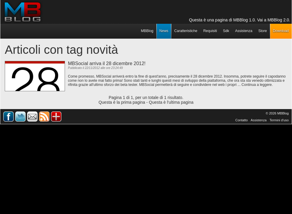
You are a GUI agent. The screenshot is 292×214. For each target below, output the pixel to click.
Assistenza (258, 120)
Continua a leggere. (257, 85)
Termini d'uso (279, 120)
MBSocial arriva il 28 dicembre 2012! (107, 63)
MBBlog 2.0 (278, 20)
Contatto (241, 120)
